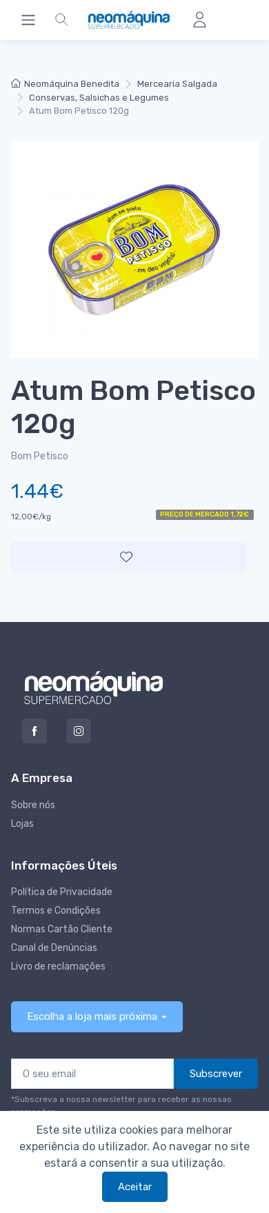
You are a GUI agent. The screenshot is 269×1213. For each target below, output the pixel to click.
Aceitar (135, 1187)
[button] (61, 20)
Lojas (22, 824)
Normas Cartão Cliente (61, 929)
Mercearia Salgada (177, 84)
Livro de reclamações (58, 966)
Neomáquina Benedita (65, 84)
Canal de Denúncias (54, 948)
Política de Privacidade (61, 892)
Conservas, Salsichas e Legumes (99, 97)
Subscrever (216, 1073)
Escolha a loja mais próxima (92, 1016)
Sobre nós (33, 805)
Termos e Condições (56, 910)
